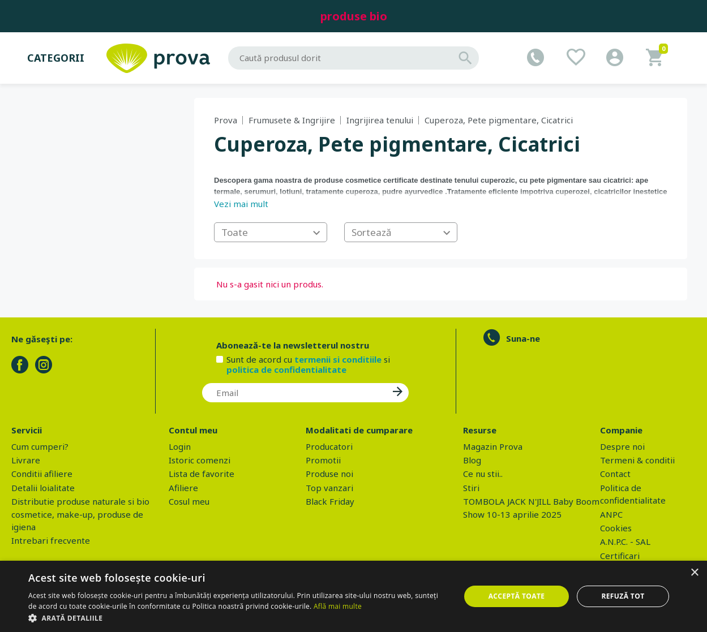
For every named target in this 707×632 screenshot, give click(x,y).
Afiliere (183, 487)
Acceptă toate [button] (517, 596)
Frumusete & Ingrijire (291, 120)
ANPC (611, 514)
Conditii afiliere (41, 473)
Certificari (620, 555)
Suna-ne (523, 338)
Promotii (323, 460)
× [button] (694, 573)
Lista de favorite (201, 473)
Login (180, 446)
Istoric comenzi (199, 460)
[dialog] (353, 596)
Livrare (25, 460)
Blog (472, 460)
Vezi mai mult (241, 203)
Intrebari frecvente (50, 540)
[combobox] (270, 232)
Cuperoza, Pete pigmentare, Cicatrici (499, 120)
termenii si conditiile (338, 359)
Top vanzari (329, 487)
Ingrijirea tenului (379, 120)
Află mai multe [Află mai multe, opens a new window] (338, 606)
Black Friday (330, 501)
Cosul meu (189, 501)
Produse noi (329, 473)
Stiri (471, 487)
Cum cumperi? (39, 446)
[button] (237, 618)
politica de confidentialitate (286, 369)
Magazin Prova (492, 446)
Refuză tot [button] (622, 596)
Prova (225, 120)
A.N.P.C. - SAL (625, 541)
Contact (615, 473)
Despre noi (622, 446)
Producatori (329, 446)
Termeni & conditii (637, 460)
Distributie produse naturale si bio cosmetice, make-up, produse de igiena (80, 514)
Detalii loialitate (43, 487)
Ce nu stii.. (483, 473)
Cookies (616, 528)
